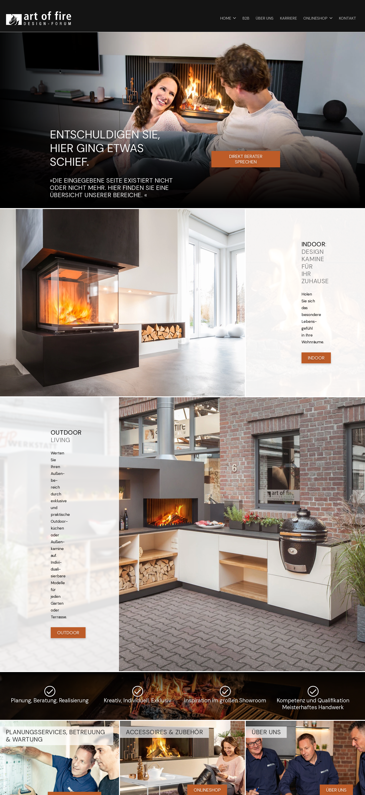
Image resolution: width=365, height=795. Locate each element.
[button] (233, 18)
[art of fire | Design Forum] (38, 18)
